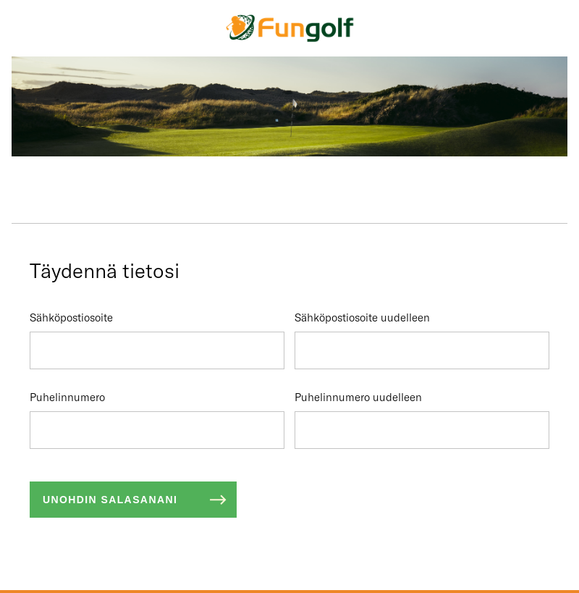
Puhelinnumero (157, 419)
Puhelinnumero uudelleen (422, 419)
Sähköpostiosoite (157, 340)
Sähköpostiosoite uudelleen (422, 340)
